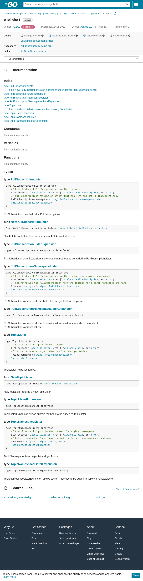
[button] (22, 35)
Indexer (71, 228)
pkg (65, 13)
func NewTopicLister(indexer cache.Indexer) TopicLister (40, 109)
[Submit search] (127, 4)
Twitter (118, 533)
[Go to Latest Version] (28, 26)
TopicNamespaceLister (58, 355)
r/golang (119, 548)
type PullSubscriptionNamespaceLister (26, 97)
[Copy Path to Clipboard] (115, 13)
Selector (45, 192)
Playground (37, 533)
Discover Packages (13, 13)
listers (84, 13)
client (74, 13)
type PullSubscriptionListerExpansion (25, 93)
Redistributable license (63, 35)
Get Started (39, 527)
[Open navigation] (136, 4)
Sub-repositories (67, 538)
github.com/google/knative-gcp (43, 13)
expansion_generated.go (18, 497)
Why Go (9, 527)
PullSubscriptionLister (26, 179)
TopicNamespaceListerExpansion (31, 445)
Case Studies (10, 538)
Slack (117, 543)
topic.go (100, 497)
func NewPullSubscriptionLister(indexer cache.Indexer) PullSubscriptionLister (53, 90)
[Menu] (71, 58)
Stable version (120, 35)
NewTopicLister (21, 377)
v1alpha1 (107, 13)
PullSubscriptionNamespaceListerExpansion (38, 289)
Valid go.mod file (32, 35)
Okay (136, 575)
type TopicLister (13, 105)
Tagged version (94, 35)
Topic (79, 348)
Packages (65, 527)
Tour (34, 538)
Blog (89, 538)
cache (62, 228)
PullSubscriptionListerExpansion (32, 203)
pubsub (95, 13)
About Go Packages (69, 543)
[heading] (13, 4)
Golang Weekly (122, 559)
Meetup (118, 553)
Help (34, 548)
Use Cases (9, 533)
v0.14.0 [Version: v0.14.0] (12, 26)
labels (34, 192)
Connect (120, 527)
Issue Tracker (94, 543)
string (53, 199)
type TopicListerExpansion (19, 113)
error (109, 192)
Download (92, 533)
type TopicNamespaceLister (20, 117)
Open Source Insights (33, 51)
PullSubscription (87, 192)
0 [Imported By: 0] (122, 26)
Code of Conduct (95, 559)
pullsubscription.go (60, 497)
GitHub (118, 538)
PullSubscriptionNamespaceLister (81, 199)
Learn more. (9, 577)
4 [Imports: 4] (103, 26)
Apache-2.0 (86, 26)
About (91, 527)
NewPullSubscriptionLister (29, 221)
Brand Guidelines (95, 553)
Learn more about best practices (37, 41)
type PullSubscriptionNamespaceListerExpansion (32, 101)
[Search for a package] (73, 4)
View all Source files (126, 489)
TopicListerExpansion (24, 358)
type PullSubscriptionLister (19, 86)
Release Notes (94, 548)
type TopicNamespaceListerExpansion (26, 120)
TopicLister (18, 334)
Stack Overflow (39, 543)
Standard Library (67, 533)
